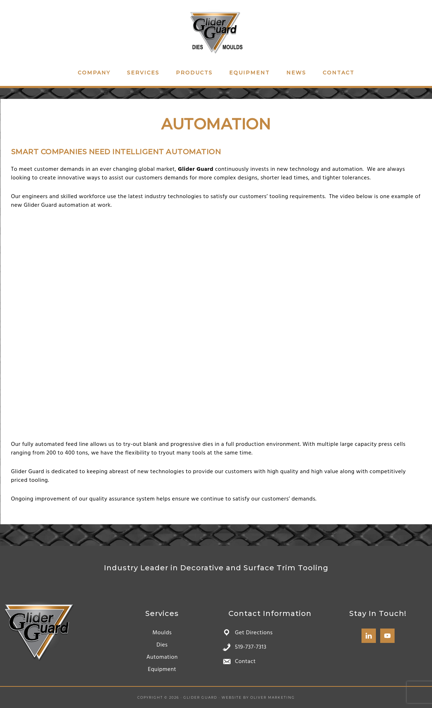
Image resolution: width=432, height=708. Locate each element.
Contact (245, 661)
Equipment (162, 669)
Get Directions (254, 633)
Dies (162, 645)
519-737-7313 (251, 647)
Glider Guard (216, 31)
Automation (162, 657)
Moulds (162, 633)
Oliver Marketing (272, 697)
